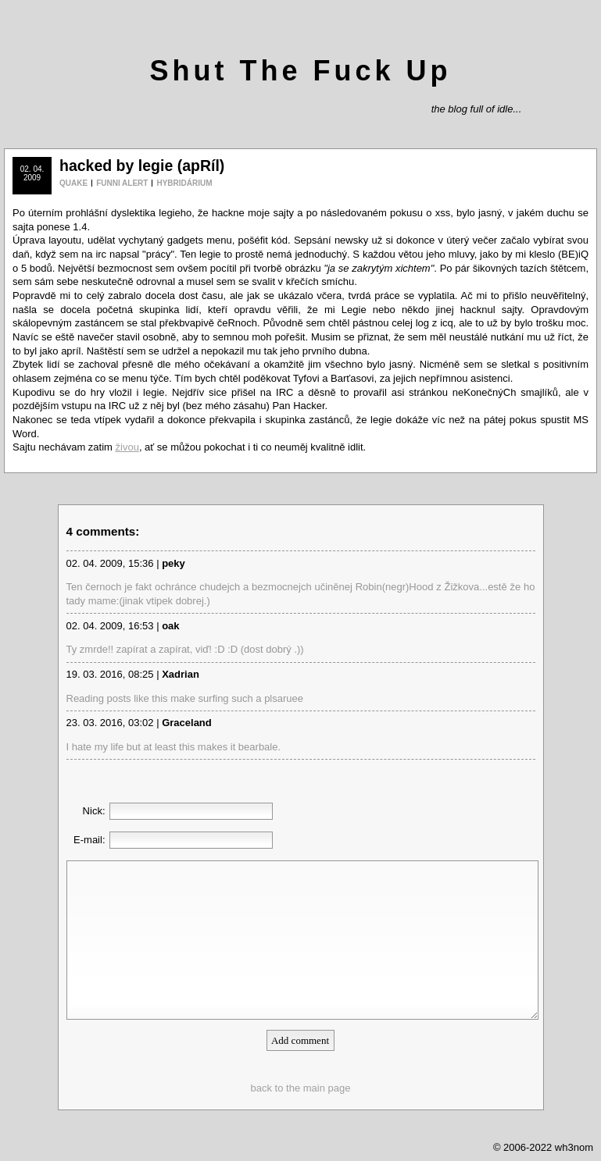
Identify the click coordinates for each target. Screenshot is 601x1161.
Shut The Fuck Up (301, 71)
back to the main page (301, 1088)
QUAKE (73, 183)
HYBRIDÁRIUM (184, 183)
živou (127, 447)
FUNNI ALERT (122, 183)
